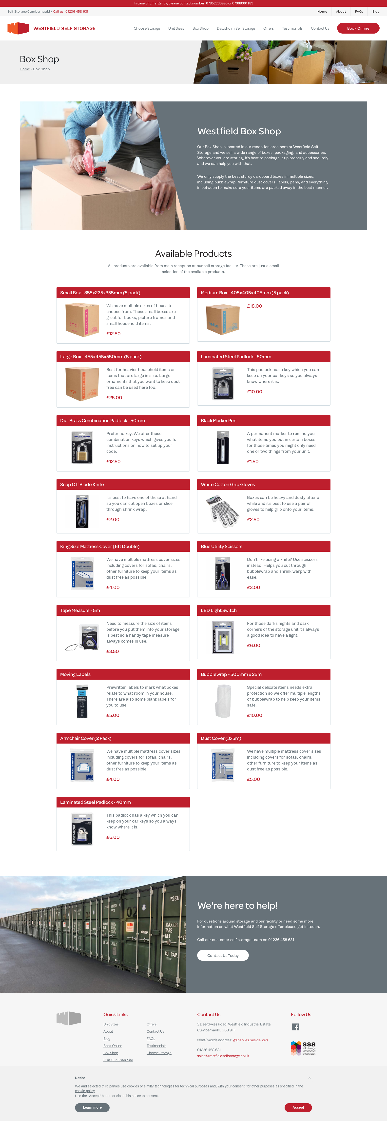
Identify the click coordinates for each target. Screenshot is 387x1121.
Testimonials (292, 28)
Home (322, 11)
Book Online (358, 28)
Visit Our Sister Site (118, 1059)
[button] (309, 1078)
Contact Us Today (223, 955)
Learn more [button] (92, 1107)
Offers (268, 28)
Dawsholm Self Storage (236, 28)
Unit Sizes (176, 28)
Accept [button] (298, 1107)
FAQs (359, 11)
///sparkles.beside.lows (251, 1039)
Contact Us (320, 28)
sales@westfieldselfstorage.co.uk (224, 1055)
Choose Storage (147, 28)
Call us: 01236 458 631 (71, 11)
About (341, 11)
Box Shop (201, 28)
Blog (375, 11)
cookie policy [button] (85, 1091)
